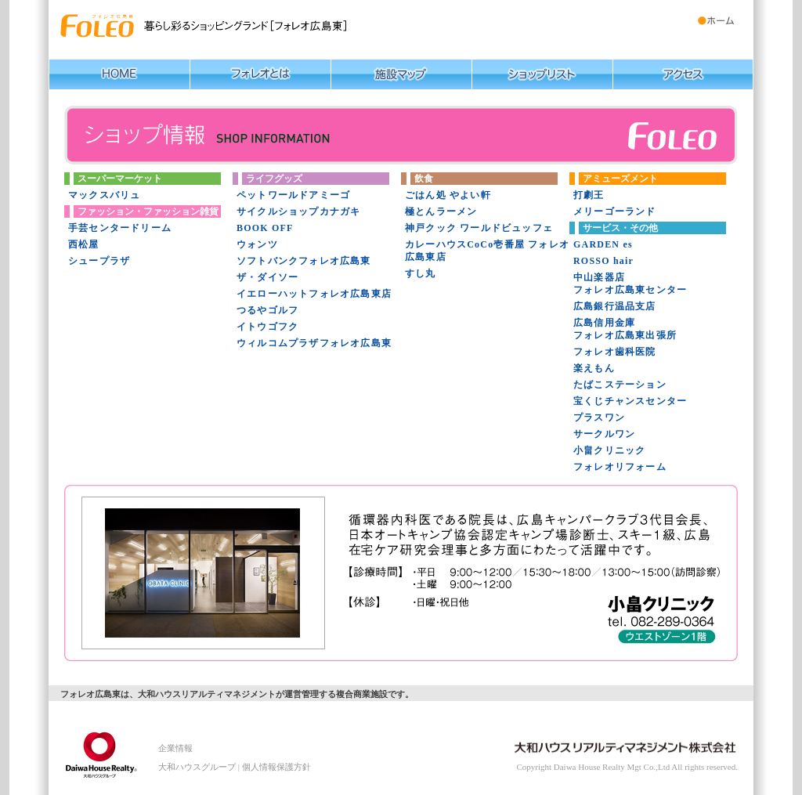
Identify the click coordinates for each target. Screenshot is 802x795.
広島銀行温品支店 (614, 306)
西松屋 (83, 244)
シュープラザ (99, 260)
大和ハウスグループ (197, 767)
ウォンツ (257, 244)
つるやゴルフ (267, 310)
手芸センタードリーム (120, 227)
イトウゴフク (267, 326)
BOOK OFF (265, 227)
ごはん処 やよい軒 (448, 195)
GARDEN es (603, 244)
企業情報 (175, 748)
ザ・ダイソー (267, 277)
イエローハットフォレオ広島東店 (314, 293)
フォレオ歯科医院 (614, 351)
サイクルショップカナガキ (298, 211)
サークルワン (604, 433)
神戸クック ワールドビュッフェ (479, 227)
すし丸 (420, 273)
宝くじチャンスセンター (630, 401)
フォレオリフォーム (620, 466)
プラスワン (599, 417)
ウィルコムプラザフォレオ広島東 (314, 343)
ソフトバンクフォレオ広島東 (304, 260)
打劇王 (589, 195)
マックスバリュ (104, 195)
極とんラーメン (441, 211)
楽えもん (594, 368)
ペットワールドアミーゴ (293, 195)
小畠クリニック (609, 450)
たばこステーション (620, 384)
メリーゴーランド (614, 211)
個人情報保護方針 (276, 767)
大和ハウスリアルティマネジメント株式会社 (96, 752)
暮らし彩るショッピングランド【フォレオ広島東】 (97, 26)
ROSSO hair (603, 260)
